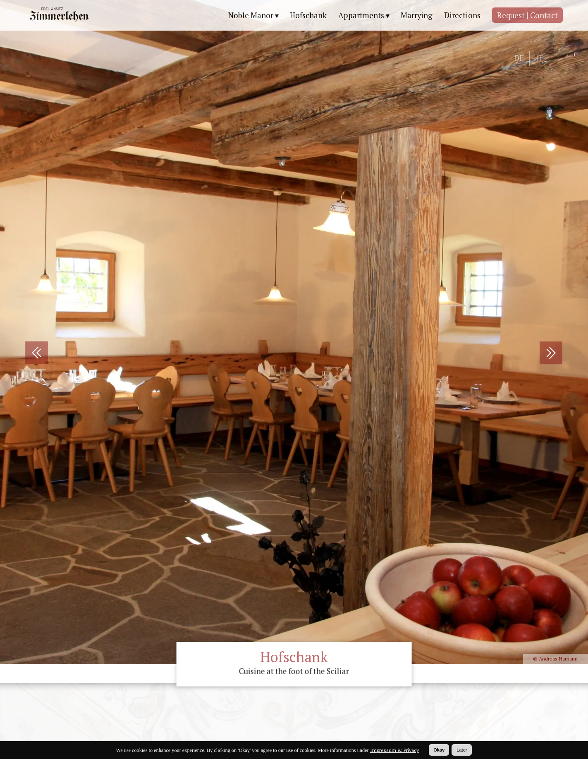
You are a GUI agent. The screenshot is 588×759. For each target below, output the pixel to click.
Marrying (417, 15)
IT (539, 58)
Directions (462, 15)
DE (519, 58)
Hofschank (308, 15)
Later (462, 749)
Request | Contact (527, 15)
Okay (439, 749)
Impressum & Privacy (394, 750)
